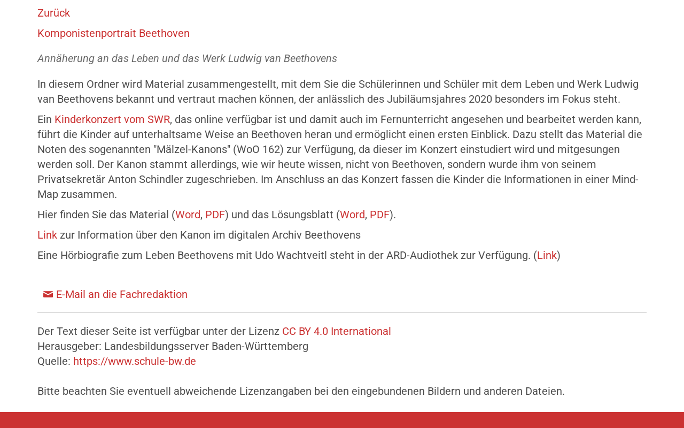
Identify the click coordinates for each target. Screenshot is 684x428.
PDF (215, 214)
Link (47, 234)
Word (187, 214)
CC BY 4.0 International (336, 331)
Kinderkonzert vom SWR (112, 119)
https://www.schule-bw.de (134, 361)
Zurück (53, 12)
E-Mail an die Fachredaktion (122, 294)
